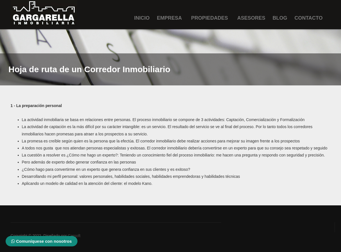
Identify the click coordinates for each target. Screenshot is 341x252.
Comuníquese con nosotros (41, 241)
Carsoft (74, 235)
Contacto (308, 18)
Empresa (169, 18)
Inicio (142, 18)
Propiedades (209, 18)
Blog (280, 18)
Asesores (251, 18)
